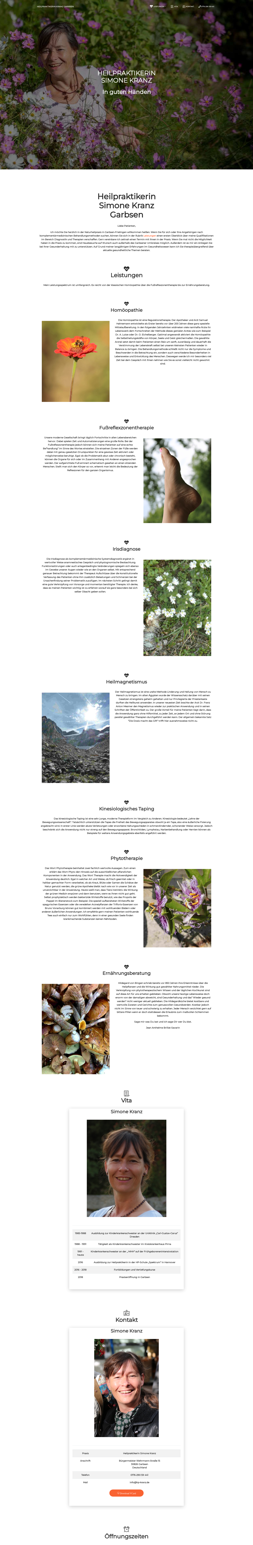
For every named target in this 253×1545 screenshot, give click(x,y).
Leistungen (149, 235)
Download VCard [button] (127, 1493)
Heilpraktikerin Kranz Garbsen (55, 6)
